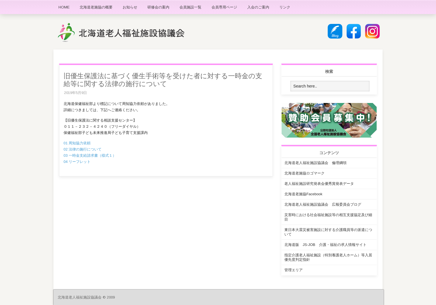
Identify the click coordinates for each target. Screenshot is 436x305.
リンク (284, 7)
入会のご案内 (258, 7)
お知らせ (130, 7)
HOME (64, 7)
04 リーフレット (77, 162)
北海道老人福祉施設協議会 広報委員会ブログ (322, 204)
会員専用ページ (224, 7)
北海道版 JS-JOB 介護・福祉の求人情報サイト (325, 245)
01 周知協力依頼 (77, 143)
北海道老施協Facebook (303, 194)
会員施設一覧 (190, 7)
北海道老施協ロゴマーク (304, 173)
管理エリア (293, 270)
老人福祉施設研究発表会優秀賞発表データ (319, 183)
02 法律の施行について (83, 149)
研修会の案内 (158, 7)
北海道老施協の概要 (96, 7)
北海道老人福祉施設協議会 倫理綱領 (315, 163)
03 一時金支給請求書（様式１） (90, 155)
